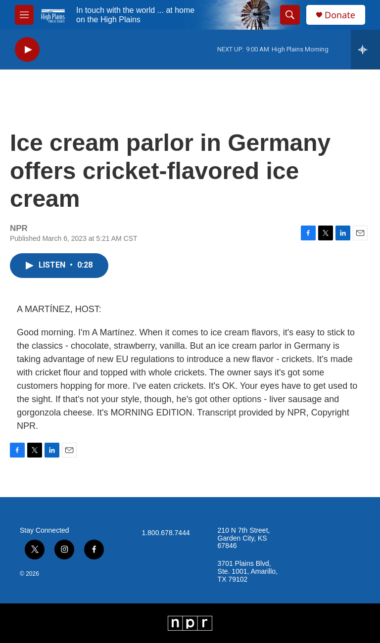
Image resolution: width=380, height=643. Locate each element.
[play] (27, 49)
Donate (340, 15)
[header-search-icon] (290, 15)
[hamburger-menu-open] (24, 15)
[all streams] (365, 49)
